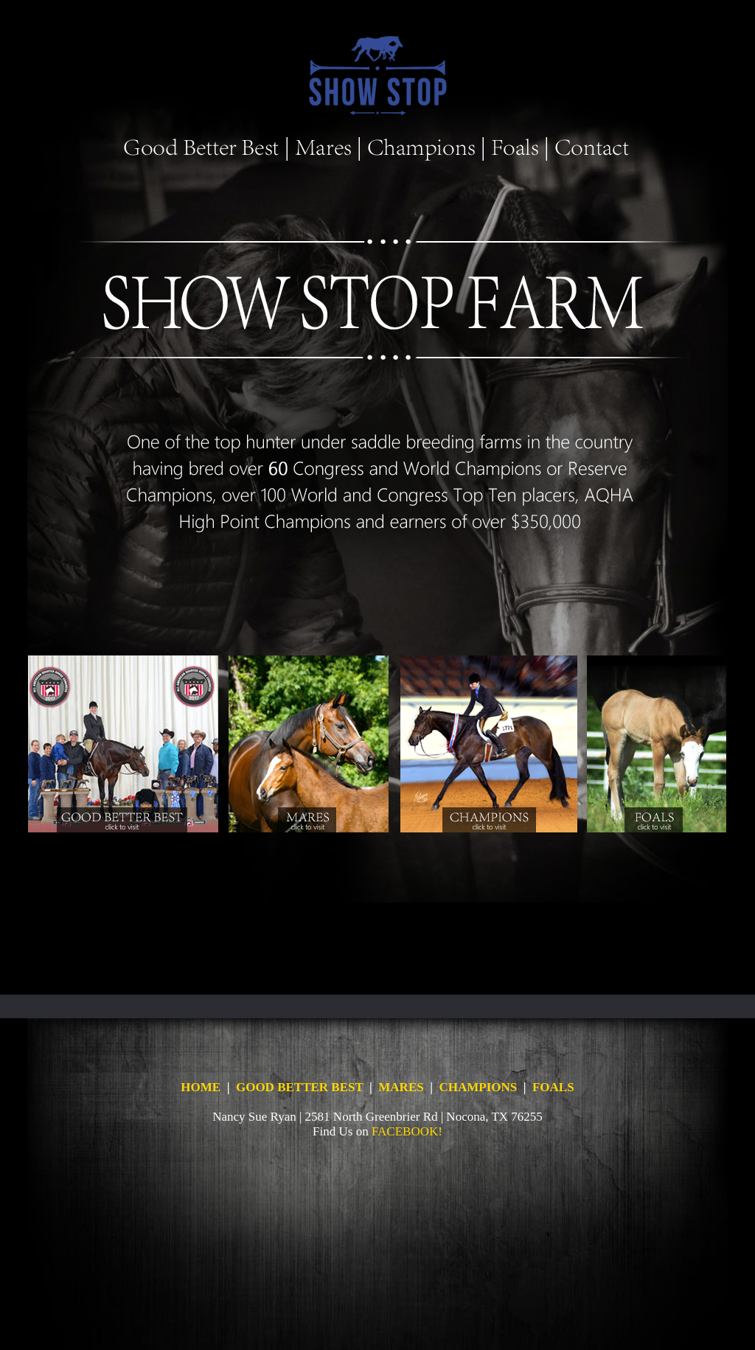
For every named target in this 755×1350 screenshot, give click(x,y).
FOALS (553, 1087)
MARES (400, 1087)
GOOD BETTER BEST (299, 1087)
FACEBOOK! (407, 1131)
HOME (200, 1087)
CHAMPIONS (478, 1087)
